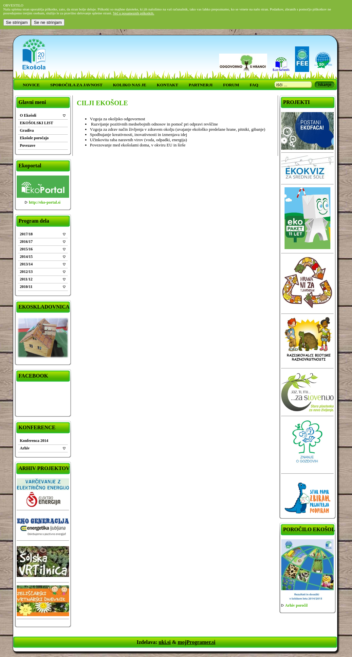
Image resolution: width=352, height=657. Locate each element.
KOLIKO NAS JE (129, 84)
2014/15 (26, 256)
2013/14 (26, 264)
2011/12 (26, 279)
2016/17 (26, 241)
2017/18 (26, 234)
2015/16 (26, 249)
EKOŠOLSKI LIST (36, 123)
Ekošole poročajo (34, 138)
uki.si (164, 642)
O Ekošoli (28, 115)
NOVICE (31, 84)
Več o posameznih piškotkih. (133, 13)
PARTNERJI (201, 84)
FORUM (231, 84)
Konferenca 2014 (34, 440)
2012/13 (26, 271)
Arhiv (25, 448)
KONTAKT (167, 84)
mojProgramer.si (196, 642)
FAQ (254, 84)
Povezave (27, 145)
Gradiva (27, 130)
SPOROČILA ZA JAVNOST (76, 84)
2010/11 (26, 286)
